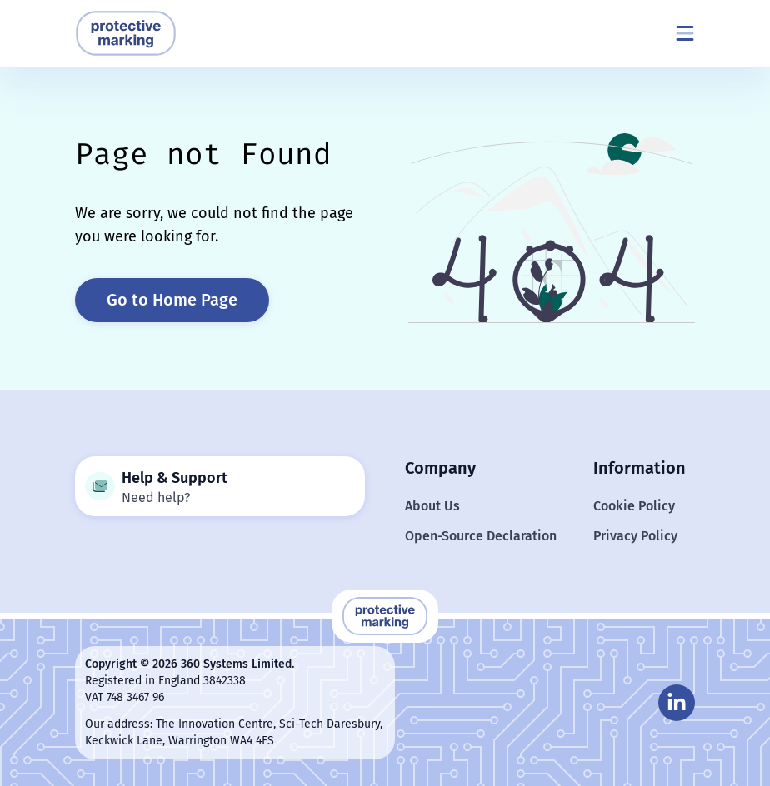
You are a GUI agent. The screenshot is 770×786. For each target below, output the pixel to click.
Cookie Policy (634, 506)
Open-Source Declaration (481, 536)
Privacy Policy (635, 536)
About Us (432, 506)
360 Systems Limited (236, 664)
